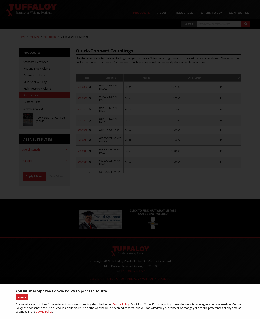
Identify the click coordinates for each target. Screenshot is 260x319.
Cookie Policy (121, 304)
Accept (22, 297)
